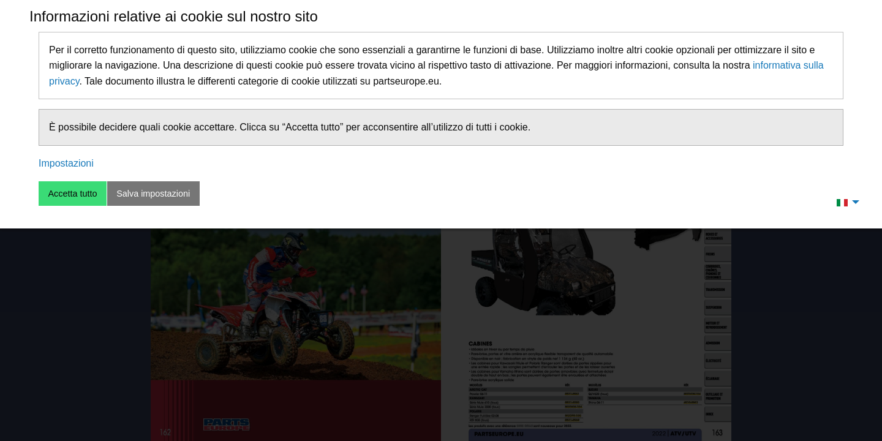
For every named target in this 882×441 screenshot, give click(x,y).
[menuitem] (844, 202)
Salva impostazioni (153, 193)
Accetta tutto (72, 193)
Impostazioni (66, 163)
